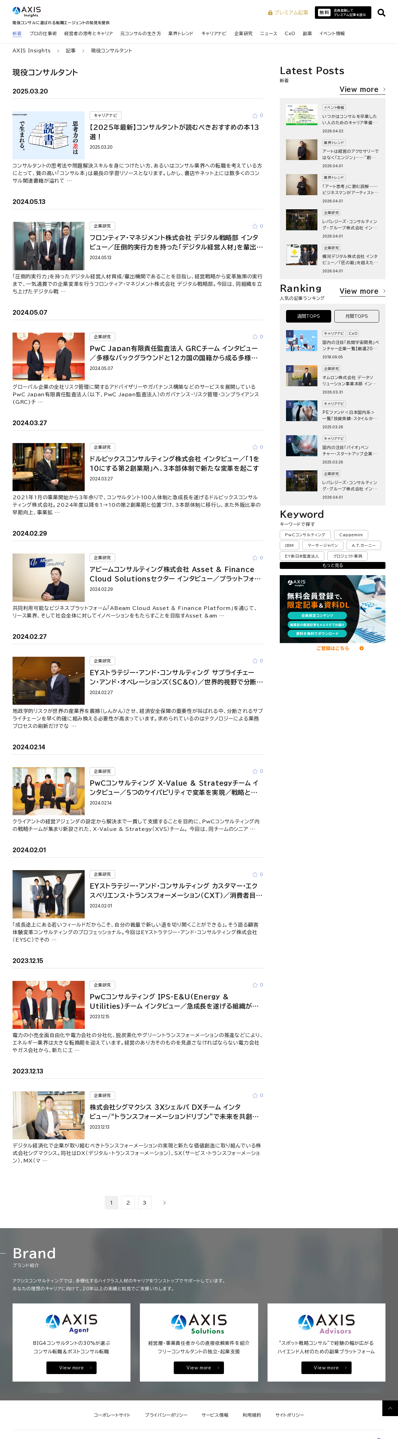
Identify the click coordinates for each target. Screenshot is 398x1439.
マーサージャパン (323, 545)
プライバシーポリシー (166, 1415)
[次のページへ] (164, 1202)
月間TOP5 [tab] (356, 316)
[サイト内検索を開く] (381, 13)
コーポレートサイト (112, 1415)
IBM (289, 545)
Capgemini (351, 535)
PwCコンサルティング (305, 535)
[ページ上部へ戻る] (390, 1408)
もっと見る (332, 565)
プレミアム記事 (288, 12)
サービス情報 (215, 1415)
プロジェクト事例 (347, 556)
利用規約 (252, 1415)
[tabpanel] (332, 414)
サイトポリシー (289, 1415)
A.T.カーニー (364, 545)
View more (362, 89)
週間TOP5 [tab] (308, 316)
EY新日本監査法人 (302, 556)
